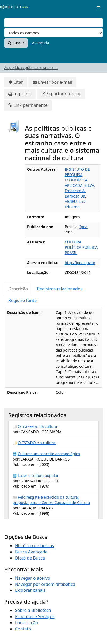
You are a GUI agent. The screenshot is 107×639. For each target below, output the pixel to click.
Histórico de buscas (34, 546)
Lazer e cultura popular (38, 475)
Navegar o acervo (32, 578)
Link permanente (30, 105)
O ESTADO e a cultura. (37, 442)
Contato (23, 629)
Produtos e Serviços (35, 616)
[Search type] (53, 32)
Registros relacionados (59, 289)
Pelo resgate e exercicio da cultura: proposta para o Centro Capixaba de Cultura (51, 500)
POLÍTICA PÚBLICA (81, 247)
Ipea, (83, 226)
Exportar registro (63, 94)
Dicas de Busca (30, 558)
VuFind (13, 8)
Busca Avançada (31, 552)
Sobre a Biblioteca (33, 610)
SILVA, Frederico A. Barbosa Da (80, 191)
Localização (26, 623)
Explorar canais (30, 590)
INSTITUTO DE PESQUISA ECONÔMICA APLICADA (77, 177)
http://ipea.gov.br (80, 262)
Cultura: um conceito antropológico (49, 453)
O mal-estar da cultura (37, 426)
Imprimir (22, 94)
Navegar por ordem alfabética (45, 584)
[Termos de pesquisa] (53, 22)
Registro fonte (22, 300)
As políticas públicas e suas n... (31, 67)
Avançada (40, 42)
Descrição (18, 289)
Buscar (16, 42)
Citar (18, 82)
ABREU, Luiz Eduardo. (75, 204)
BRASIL (71, 252)
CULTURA (73, 241)
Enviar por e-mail (55, 82)
